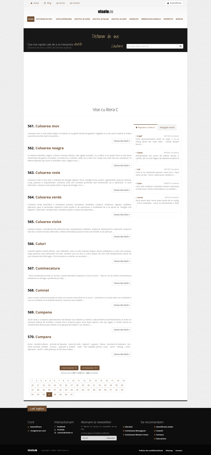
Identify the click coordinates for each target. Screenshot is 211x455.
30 (88, 385)
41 (55, 390)
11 (79, 380)
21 (38, 385)
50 (105, 390)
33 (105, 385)
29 (83, 385)
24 (55, 385)
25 (60, 385)
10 (73, 380)
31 (94, 385)
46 (83, 390)
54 (32, 394)
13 (90, 380)
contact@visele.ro (65, 433)
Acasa (35, 3)
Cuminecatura (47, 268)
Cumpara (43, 336)
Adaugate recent (167, 127)
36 (122, 385)
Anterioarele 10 (69, 368)
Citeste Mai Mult (122, 141)
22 (44, 385)
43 (66, 390)
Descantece (161, 439)
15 (101, 380)
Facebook (61, 427)
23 (49, 385)
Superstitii (168, 19)
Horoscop (134, 19)
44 (72, 390)
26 (66, 385)
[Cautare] (180, 46)
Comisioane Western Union (136, 435)
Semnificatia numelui (151, 19)
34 (111, 385)
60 (66, 394)
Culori (40, 243)
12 (84, 380)
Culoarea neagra (49, 148)
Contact (75, 3)
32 (100, 385)
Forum (60, 3)
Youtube (60, 430)
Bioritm (179, 19)
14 (95, 380)
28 (77, 385)
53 (122, 390)
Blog (47, 3)
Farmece (160, 435)
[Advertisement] (105, 79)
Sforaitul (129, 427)
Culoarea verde (48, 197)
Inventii (159, 431)
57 (49, 394)
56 (44, 394)
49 (100, 390)
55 (38, 394)
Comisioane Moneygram (135, 431)
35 (116, 385)
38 (38, 390)
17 (112, 380)
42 (60, 390)
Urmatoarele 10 (90, 368)
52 (116, 390)
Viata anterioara (64, 19)
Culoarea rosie (47, 172)
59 (60, 394)
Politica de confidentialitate (151, 450)
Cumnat (42, 290)
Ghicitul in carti (119, 19)
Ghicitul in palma (101, 19)
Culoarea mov (47, 126)
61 (72, 394)
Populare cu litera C (145, 127)
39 (44, 390)
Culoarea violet (48, 221)
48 (94, 390)
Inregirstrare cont (38, 431)
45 (77, 390)
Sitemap (169, 450)
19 (123, 380)
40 (49, 390)
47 (88, 390)
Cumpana (43, 312)
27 (72, 385)
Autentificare (174, 3)
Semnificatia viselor (164, 427)
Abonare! (111, 438)
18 (118, 380)
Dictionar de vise (44, 19)
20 (32, 385)
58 (55, 394)
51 (111, 390)
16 (107, 380)
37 (32, 390)
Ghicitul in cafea (82, 19)
